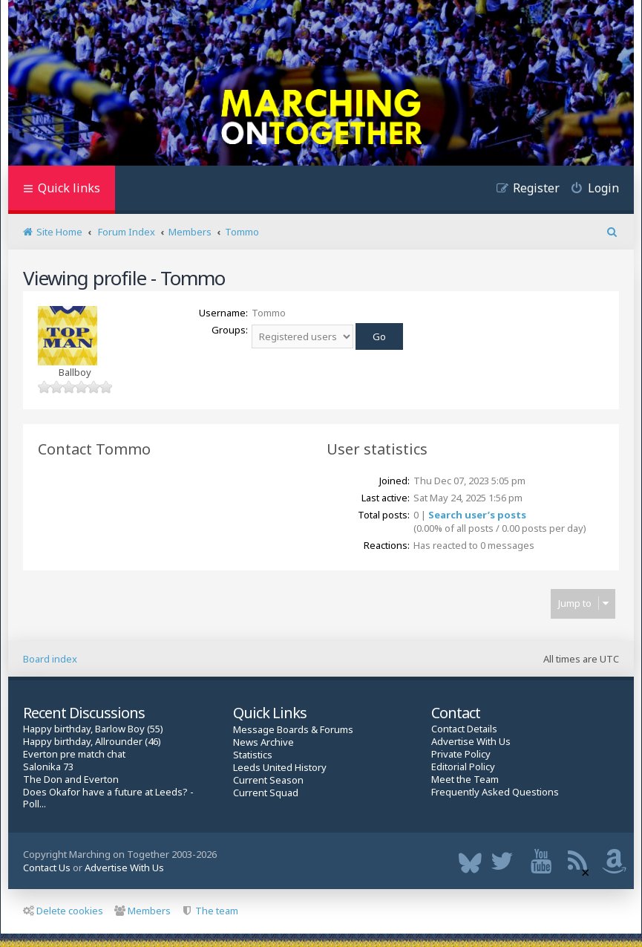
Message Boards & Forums (293, 729)
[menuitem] (589, 190)
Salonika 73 (48, 767)
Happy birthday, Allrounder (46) (92, 741)
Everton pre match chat (74, 754)
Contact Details (464, 729)
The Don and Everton (71, 779)
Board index (50, 658)
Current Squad (265, 793)
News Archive (263, 742)
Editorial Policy (463, 767)
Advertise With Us (471, 741)
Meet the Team (465, 779)
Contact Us (47, 867)
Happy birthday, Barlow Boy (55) (93, 729)
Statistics (252, 755)
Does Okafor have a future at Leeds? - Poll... (108, 798)
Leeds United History (280, 767)
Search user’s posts (477, 514)
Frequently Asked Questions (495, 792)
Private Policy (461, 754)
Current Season (268, 780)
